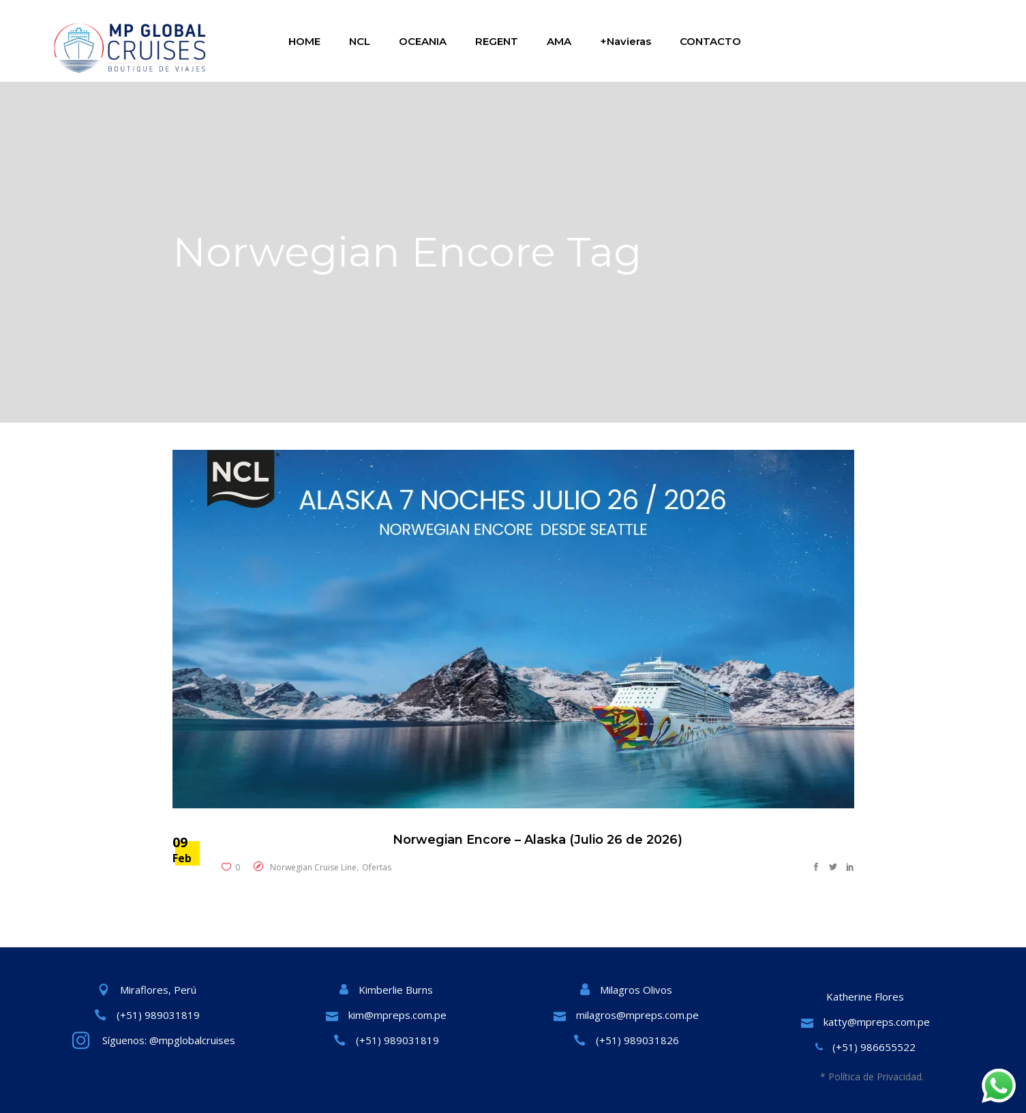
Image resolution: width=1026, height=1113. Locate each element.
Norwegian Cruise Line (313, 867)
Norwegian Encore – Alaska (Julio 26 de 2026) (537, 839)
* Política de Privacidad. (872, 1076)
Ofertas (376, 867)
